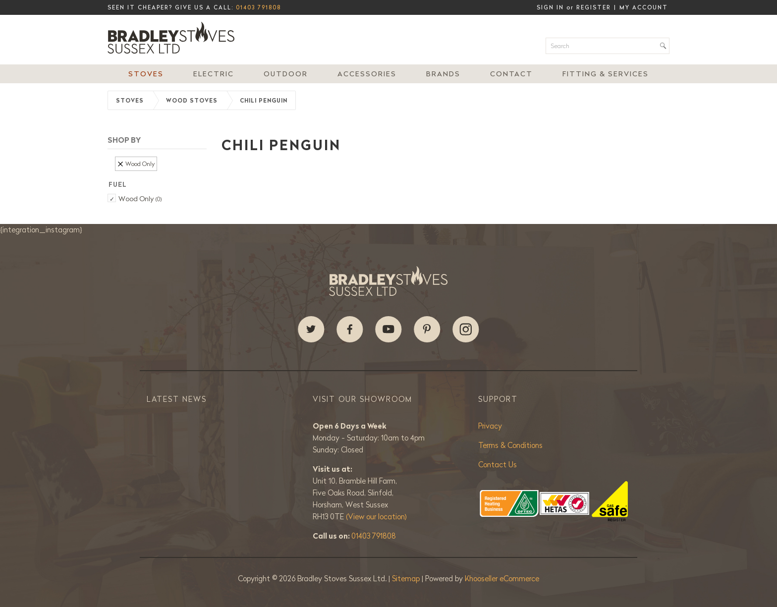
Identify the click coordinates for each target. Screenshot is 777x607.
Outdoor (286, 73)
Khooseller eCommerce (502, 578)
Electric (213, 73)
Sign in (550, 7)
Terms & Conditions (510, 445)
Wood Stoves (192, 100)
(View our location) (376, 516)
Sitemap (407, 578)
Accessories (366, 73)
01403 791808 (258, 7)
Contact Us (497, 464)
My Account (643, 7)
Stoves (146, 73)
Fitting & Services (605, 73)
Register (593, 7)
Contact (511, 73)
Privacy (490, 426)
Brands (443, 73)
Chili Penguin (263, 100)
